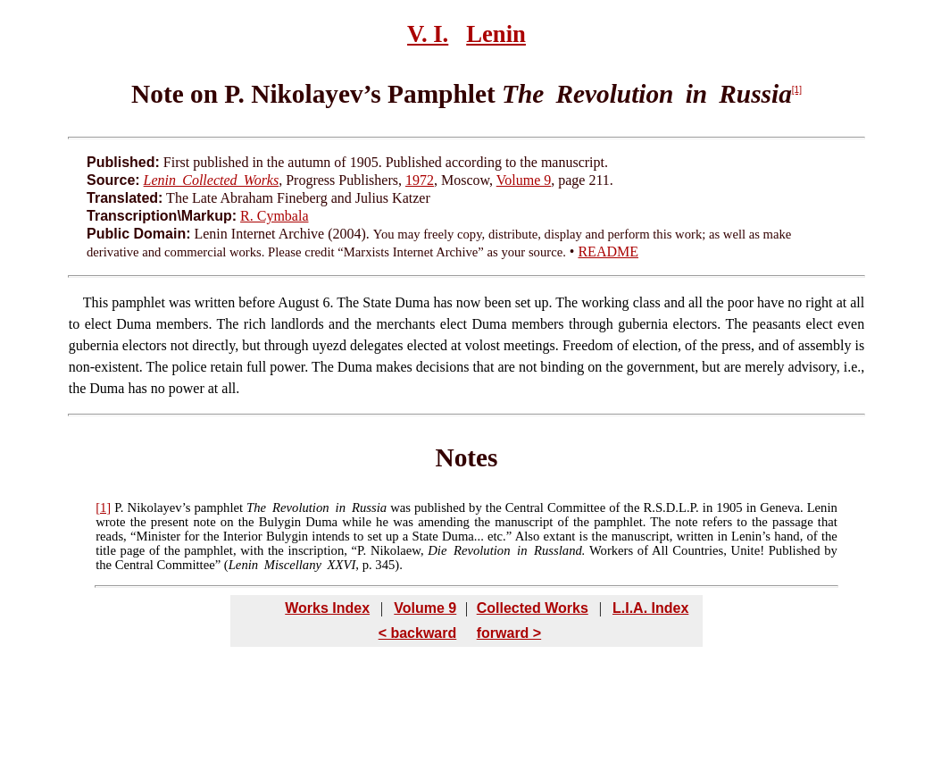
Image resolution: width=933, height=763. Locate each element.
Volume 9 (523, 180)
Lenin (496, 34)
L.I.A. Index (650, 608)
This (95, 302)
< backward (418, 633)
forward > (509, 633)
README (608, 251)
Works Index (327, 608)
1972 (419, 180)
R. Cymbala (274, 215)
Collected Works (532, 608)
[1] (797, 90)
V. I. (427, 34)
